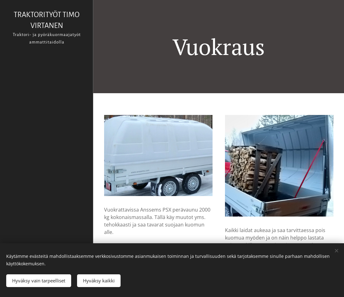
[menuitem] (46, 117)
